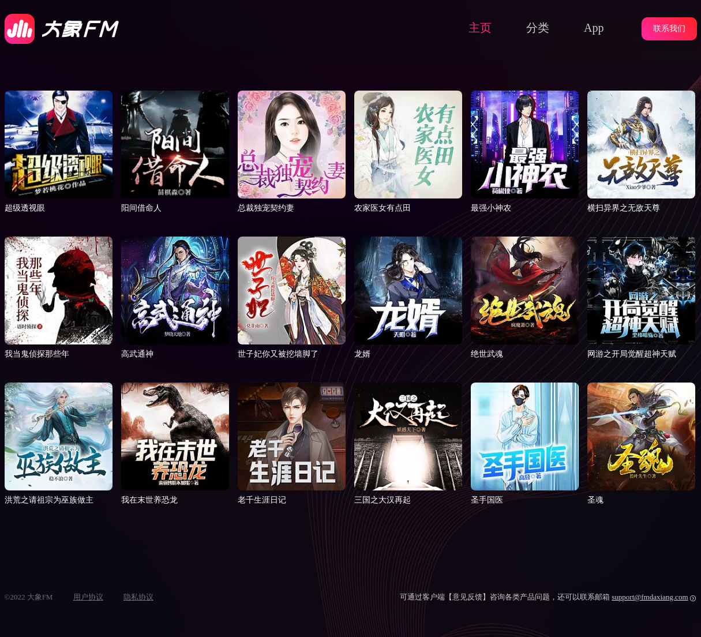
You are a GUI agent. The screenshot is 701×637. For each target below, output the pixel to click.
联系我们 (669, 28)
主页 (480, 27)
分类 (537, 27)
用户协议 (88, 597)
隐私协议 (138, 597)
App (593, 27)
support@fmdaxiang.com (650, 597)
